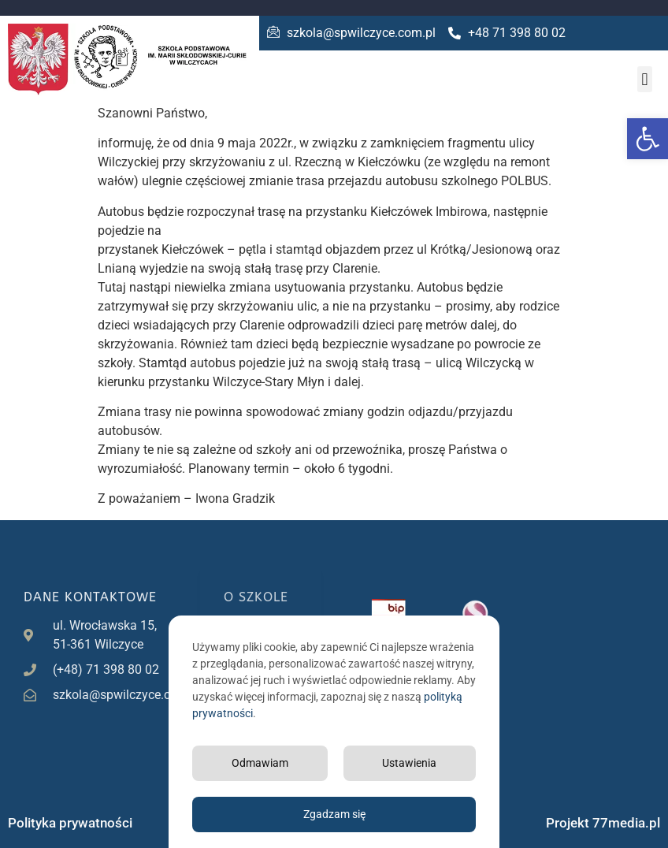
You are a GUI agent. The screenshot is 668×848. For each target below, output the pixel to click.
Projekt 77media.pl (603, 823)
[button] (647, 138)
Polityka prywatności (70, 823)
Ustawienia (409, 763)
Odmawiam (260, 763)
